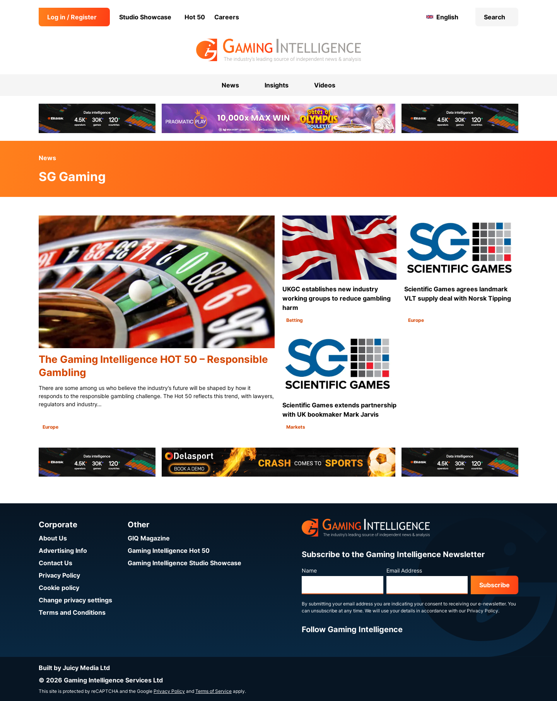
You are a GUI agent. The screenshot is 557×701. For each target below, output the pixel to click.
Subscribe (494, 585)
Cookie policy (59, 588)
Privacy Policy (59, 575)
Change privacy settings (75, 600)
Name (309, 570)
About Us (53, 538)
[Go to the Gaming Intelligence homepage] (278, 50)
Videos (324, 85)
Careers (226, 17)
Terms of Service (213, 691)
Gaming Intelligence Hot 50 (169, 550)
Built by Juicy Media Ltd (74, 668)
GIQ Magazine (149, 538)
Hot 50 (195, 17)
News (47, 158)
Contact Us (55, 563)
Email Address (404, 570)
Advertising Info (63, 550)
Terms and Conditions (72, 612)
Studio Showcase (145, 17)
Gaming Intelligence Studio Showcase (184, 563)
